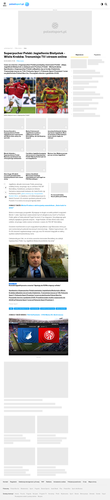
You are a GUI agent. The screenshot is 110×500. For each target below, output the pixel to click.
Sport (31, 488)
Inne (25, 48)
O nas (84, 482)
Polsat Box (67, 488)
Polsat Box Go (15, 488)
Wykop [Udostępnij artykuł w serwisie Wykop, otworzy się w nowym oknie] (5, 197)
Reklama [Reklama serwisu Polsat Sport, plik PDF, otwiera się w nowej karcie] (49, 482)
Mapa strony (92, 482)
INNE (11, 308)
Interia (17, 494)
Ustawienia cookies (60, 482)
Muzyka (40, 496)
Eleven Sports (45, 488)
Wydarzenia (64, 494)
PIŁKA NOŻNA (35, 308)
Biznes (77, 494)
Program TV (43, 494)
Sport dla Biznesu (77, 488)
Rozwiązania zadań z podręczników (25, 496)
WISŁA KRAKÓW (61, 308)
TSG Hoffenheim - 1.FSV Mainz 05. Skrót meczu (45, 315)
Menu (4, 5)
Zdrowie (91, 494)
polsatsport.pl (8, 48)
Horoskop (51, 494)
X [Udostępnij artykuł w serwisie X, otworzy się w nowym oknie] (5, 192)
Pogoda (37, 488)
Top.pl (103, 494)
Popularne (97, 55)
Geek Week (54, 488)
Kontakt (5, 482)
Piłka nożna (18, 48)
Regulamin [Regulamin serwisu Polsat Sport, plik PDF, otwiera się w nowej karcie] (13, 482)
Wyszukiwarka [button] (106, 4)
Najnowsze (79, 55)
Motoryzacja (84, 494)
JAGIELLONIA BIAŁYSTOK (22, 308)
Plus (61, 488)
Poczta (22, 494)
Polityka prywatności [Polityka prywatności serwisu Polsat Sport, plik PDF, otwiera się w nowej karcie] (74, 482)
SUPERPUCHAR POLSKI (47, 308)
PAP (42, 482)
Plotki (57, 494)
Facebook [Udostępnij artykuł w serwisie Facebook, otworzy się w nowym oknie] (5, 187)
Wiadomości (24, 488)
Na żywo (35, 494)
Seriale (98, 494)
